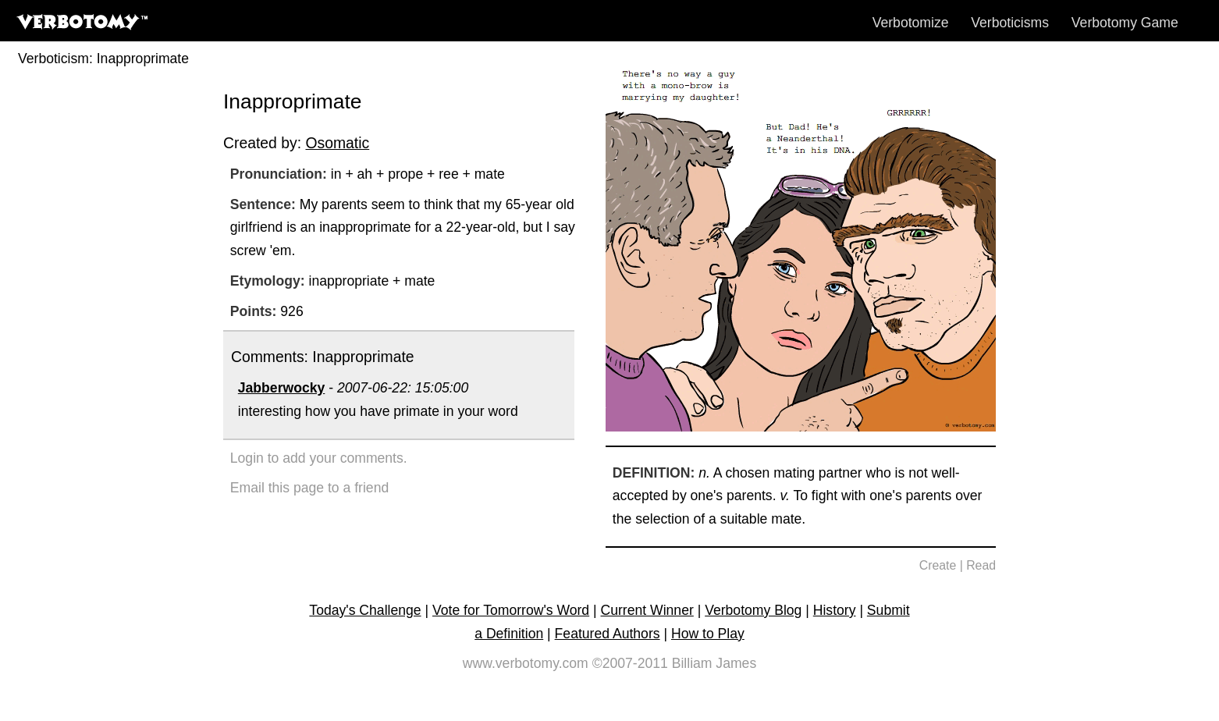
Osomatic (337, 142)
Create (938, 565)
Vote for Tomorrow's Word (510, 610)
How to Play (708, 633)
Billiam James (714, 663)
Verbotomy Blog (753, 610)
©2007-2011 (630, 663)
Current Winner (647, 610)
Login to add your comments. (318, 458)
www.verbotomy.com (525, 663)
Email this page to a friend (309, 487)
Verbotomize (910, 22)
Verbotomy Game (1125, 22)
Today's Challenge (365, 610)
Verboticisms (1010, 22)
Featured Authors (607, 633)
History (834, 610)
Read (981, 565)
